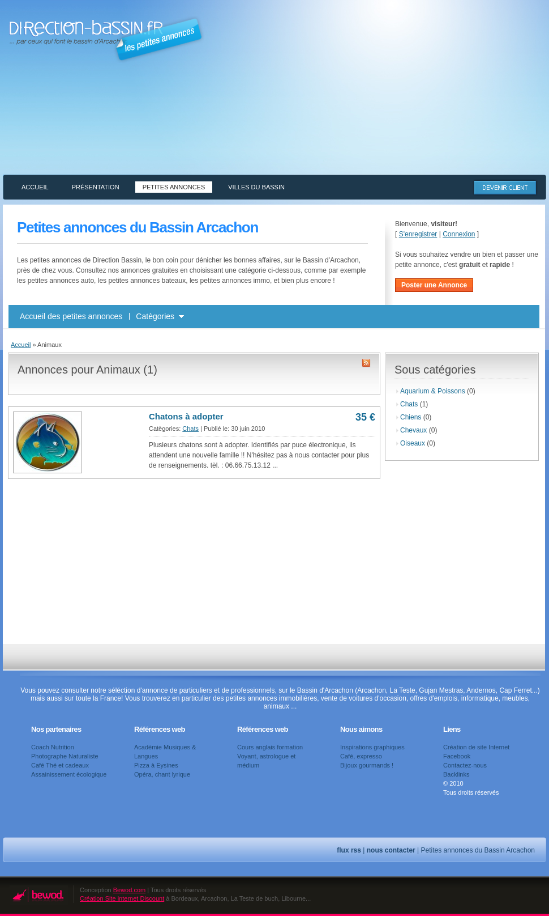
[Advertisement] (422, 95)
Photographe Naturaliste (64, 756)
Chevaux (413, 430)
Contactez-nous (465, 765)
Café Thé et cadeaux (60, 765)
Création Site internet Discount (122, 898)
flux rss (349, 850)
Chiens (410, 417)
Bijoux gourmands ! (366, 765)
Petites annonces (174, 187)
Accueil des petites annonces (71, 316)
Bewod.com (129, 890)
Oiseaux (412, 443)
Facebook (456, 756)
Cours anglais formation (270, 747)
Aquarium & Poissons (432, 391)
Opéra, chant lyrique (162, 774)
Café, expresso (361, 756)
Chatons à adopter (186, 416)
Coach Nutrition (52, 747)
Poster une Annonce (434, 285)
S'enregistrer (418, 234)
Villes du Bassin (256, 187)
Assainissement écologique (68, 774)
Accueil (35, 187)
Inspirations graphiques (372, 747)
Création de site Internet (476, 747)
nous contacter (391, 850)
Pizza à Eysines (156, 765)
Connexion (459, 234)
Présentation (95, 187)
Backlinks (456, 774)
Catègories (155, 316)
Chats (190, 428)
